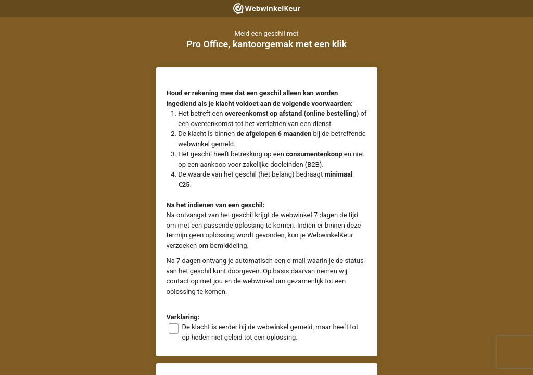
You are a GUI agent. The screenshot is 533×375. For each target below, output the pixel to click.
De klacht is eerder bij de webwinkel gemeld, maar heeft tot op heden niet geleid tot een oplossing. (270, 332)
